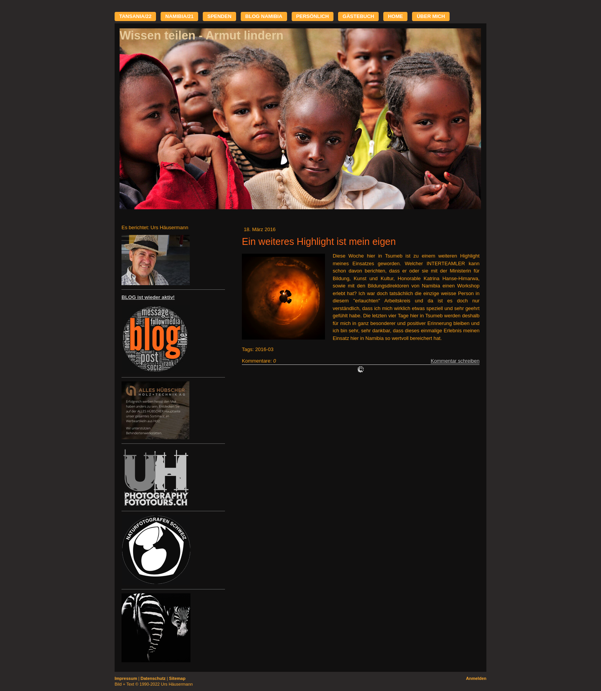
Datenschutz (153, 678)
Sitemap (177, 678)
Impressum (126, 678)
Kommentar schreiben (455, 361)
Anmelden (476, 678)
